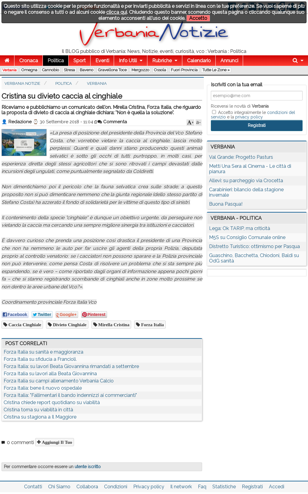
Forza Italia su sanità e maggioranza (43, 352)
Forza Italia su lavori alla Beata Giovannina (50, 373)
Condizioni (115, 486)
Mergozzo (140, 70)
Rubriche (162, 60)
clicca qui (116, 12)
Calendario (199, 60)
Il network (181, 486)
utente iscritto (88, 466)
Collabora (87, 486)
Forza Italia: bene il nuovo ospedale (43, 388)
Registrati (252, 486)
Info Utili (128, 60)
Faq (202, 486)
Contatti (33, 486)
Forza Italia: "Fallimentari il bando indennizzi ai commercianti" (70, 395)
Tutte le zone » (216, 70)
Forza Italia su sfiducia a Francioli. (40, 359)
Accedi (276, 486)
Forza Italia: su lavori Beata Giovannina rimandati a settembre (71, 366)
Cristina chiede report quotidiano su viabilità (52, 402)
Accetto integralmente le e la (253, 114)
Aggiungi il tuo (56, 442)
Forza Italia (152, 324)
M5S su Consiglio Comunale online (247, 237)
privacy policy (249, 117)
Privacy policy (148, 486)
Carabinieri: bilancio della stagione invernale (246, 192)
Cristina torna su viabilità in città (38, 410)
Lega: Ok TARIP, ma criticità (239, 228)
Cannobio (50, 70)
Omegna (29, 70)
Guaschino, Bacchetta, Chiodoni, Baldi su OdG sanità (254, 258)
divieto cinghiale (69, 324)
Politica (56, 60)
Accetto (198, 18)
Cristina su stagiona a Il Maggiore (40, 417)
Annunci (229, 60)
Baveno (86, 70)
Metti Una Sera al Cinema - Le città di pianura (250, 168)
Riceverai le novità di (240, 106)
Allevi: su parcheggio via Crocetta (246, 180)
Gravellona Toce (112, 70)
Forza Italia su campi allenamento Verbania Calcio (59, 381)
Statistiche (224, 486)
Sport (79, 60)
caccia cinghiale (24, 324)
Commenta (112, 121)
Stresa (69, 70)
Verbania (9, 70)
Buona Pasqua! (225, 204)
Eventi (102, 60)
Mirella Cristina (113, 324)
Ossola (160, 70)
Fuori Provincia (184, 70)
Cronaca (28, 60)
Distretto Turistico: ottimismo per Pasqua (254, 246)
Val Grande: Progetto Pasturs (241, 157)
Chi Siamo (59, 486)
